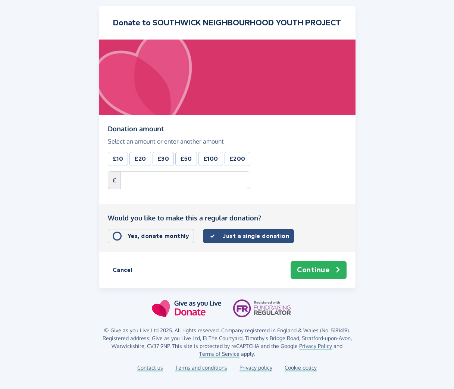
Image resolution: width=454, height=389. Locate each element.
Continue (318, 270)
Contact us (150, 367)
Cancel (122, 269)
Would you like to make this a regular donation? (184, 218)
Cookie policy (301, 367)
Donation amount (136, 129)
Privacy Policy (315, 346)
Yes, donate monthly (159, 235)
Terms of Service (219, 354)
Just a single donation (256, 235)
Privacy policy (255, 367)
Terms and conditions (201, 367)
